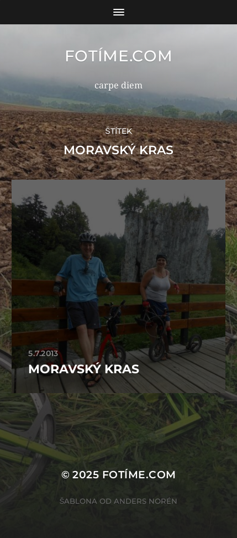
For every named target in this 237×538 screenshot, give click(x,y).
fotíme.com (119, 55)
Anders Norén (145, 501)
